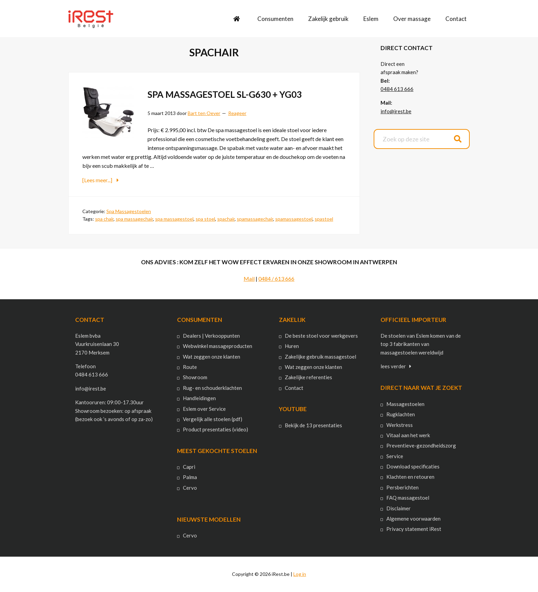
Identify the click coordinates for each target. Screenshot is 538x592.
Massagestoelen (405, 404)
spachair (226, 219)
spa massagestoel (174, 219)
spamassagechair (255, 219)
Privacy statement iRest (413, 529)
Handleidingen (199, 398)
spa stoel (205, 219)
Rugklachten (400, 414)
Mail (249, 278)
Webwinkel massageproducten (217, 346)
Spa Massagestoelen (128, 211)
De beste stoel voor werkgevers (321, 336)
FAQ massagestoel (407, 498)
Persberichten (402, 487)
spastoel (324, 219)
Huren (292, 346)
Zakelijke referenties (308, 377)
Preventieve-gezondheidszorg (421, 445)
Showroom (195, 377)
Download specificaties (413, 466)
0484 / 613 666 (276, 278)
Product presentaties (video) (215, 429)
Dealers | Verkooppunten (211, 336)
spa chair (104, 219)
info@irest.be (396, 111)
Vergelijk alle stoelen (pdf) (212, 419)
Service (394, 456)
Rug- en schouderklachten (212, 387)
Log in (299, 574)
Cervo (190, 487)
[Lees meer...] (114, 179)
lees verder (393, 366)
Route (190, 367)
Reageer (237, 113)
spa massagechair (134, 219)
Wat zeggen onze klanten (211, 356)
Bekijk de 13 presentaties (313, 425)
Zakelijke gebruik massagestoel (320, 356)
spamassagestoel (294, 219)
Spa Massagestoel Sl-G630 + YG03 (235, 94)
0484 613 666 (397, 89)
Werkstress (399, 424)
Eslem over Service (204, 408)
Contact (294, 387)
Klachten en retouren (410, 477)
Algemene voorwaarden (413, 518)
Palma (190, 477)
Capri (189, 467)
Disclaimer (398, 508)
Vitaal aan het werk (408, 435)
